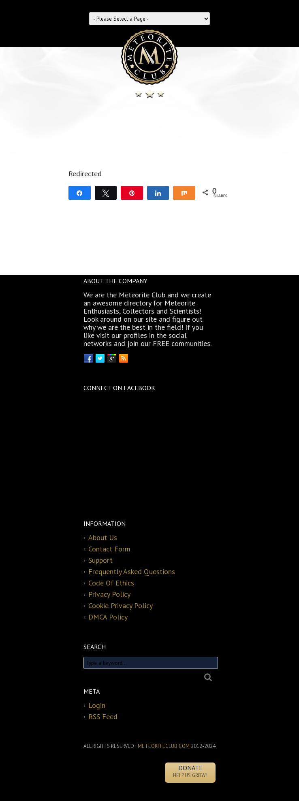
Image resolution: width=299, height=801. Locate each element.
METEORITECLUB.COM (164, 746)
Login (96, 705)
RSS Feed (102, 716)
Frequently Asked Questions (131, 571)
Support (100, 560)
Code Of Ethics (111, 582)
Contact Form (109, 548)
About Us (102, 537)
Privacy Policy (109, 594)
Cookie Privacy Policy (120, 605)
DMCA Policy (108, 617)
